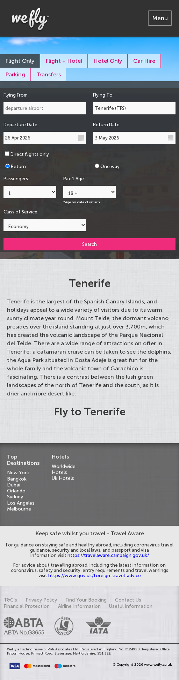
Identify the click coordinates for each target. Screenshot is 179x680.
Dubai (13, 485)
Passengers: (16, 178)
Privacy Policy (41, 600)
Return (18, 166)
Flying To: (103, 95)
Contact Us (128, 600)
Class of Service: (20, 211)
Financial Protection (26, 606)
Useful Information (130, 606)
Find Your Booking (86, 600)
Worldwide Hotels (64, 469)
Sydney (15, 497)
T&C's (10, 600)
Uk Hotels (63, 478)
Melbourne (19, 509)
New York (18, 473)
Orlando (16, 491)
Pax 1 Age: (74, 178)
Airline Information (79, 606)
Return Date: (107, 124)
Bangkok (17, 479)
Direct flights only (29, 154)
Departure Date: (20, 124)
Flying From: (16, 95)
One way (110, 166)
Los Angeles (21, 503)
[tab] (160, 18)
